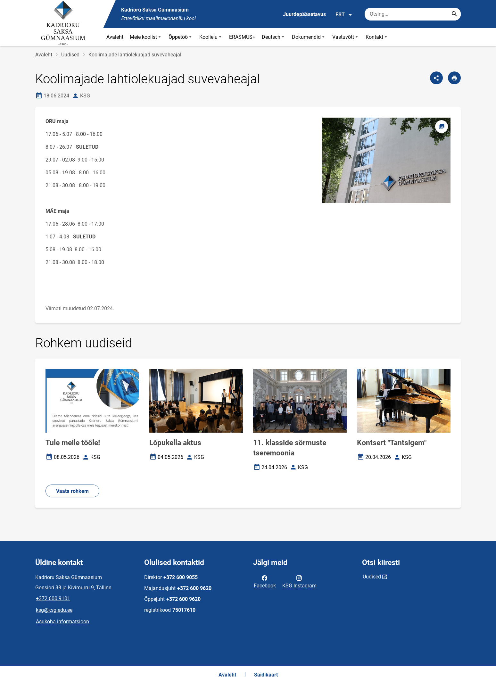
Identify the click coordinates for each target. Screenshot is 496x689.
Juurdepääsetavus (304, 14)
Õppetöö (181, 37)
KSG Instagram (299, 581)
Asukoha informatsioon (62, 621)
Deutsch (273, 37)
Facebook (265, 581)
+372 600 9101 (53, 598)
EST (343, 15)
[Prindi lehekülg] (454, 77)
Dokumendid (309, 37)
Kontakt (377, 37)
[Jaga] (436, 77)
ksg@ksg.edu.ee (54, 610)
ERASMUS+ (242, 37)
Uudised (70, 55)
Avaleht (114, 37)
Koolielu (211, 37)
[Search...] (454, 14)
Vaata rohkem (72, 491)
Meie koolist (146, 37)
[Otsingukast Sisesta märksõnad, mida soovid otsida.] (413, 14)
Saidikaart (266, 675)
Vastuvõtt (345, 37)
